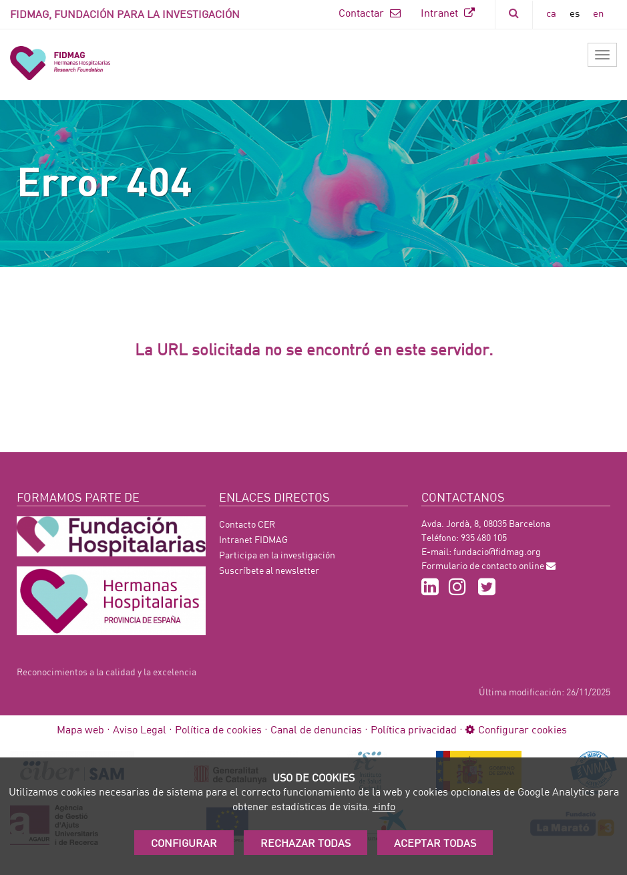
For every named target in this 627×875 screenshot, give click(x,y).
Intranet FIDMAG (253, 539)
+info (384, 806)
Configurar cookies (516, 729)
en (598, 13)
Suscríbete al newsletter (269, 570)
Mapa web (80, 729)
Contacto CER (247, 524)
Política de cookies (218, 729)
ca (551, 13)
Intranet (448, 12)
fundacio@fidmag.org (497, 551)
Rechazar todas (305, 842)
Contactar (370, 12)
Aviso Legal (139, 729)
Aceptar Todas (435, 842)
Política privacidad (414, 729)
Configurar (184, 842)
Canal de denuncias (316, 729)
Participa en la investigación (277, 554)
